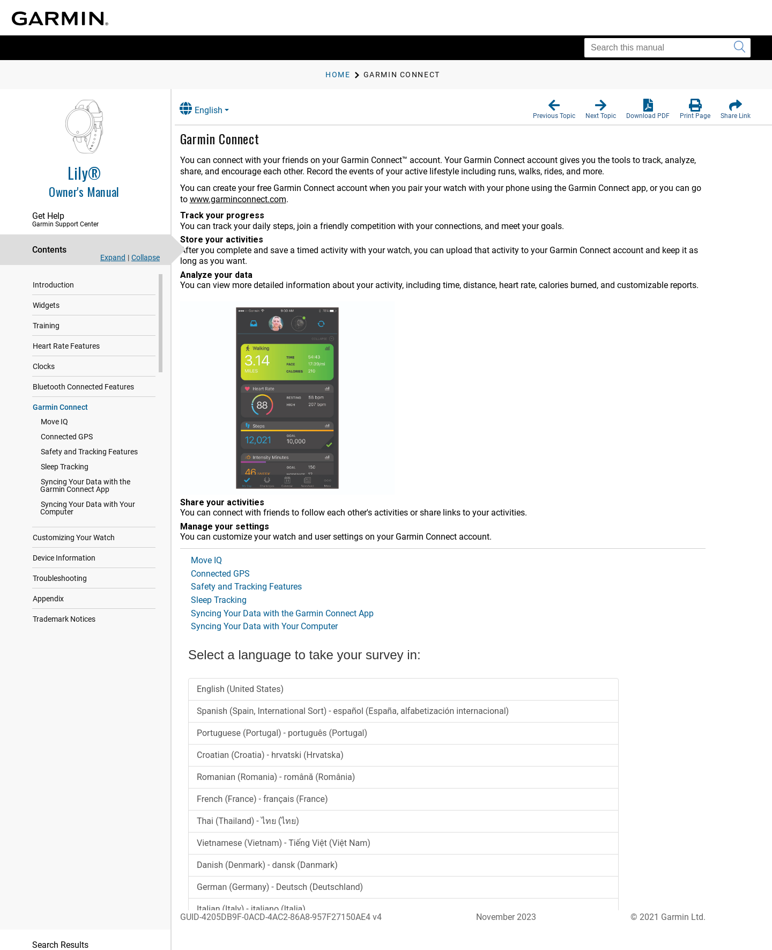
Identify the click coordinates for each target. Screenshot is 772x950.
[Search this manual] (667, 47)
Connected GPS (67, 436)
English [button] (211, 108)
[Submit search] (740, 47)
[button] (554, 109)
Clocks (44, 366)
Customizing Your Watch (74, 537)
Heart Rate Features (66, 346)
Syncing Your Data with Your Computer (87, 508)
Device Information (64, 558)
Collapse (145, 257)
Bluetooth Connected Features (83, 386)
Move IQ (54, 421)
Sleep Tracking (64, 466)
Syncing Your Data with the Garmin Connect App (98, 485)
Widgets (46, 305)
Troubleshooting (60, 578)
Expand (112, 257)
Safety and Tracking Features (89, 451)
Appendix (48, 598)
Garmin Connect (60, 407)
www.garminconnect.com (249, 199)
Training (46, 325)
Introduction (53, 285)
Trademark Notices (64, 619)
